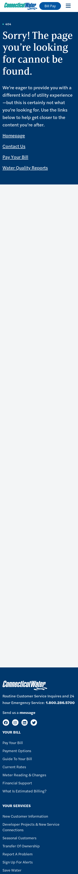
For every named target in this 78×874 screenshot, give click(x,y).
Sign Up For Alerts (17, 861)
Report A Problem (17, 853)
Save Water (11, 870)
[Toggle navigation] (68, 6)
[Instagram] (15, 722)
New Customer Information (25, 816)
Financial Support (17, 782)
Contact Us (13, 146)
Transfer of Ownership (21, 845)
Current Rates (14, 766)
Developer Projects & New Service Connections (30, 827)
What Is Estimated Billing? (24, 790)
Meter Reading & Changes (24, 774)
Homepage (13, 135)
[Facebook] (5, 722)
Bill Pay (50, 6)
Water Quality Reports (25, 167)
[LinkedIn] (24, 722)
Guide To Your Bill (17, 758)
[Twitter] (33, 722)
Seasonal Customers (19, 837)
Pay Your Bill (15, 156)
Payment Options (16, 750)
